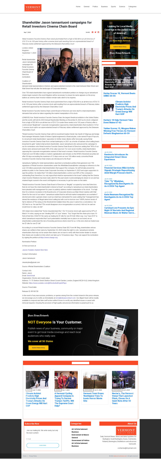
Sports (113, 6)
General (86, 6)
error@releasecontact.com (66, 298)
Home (79, 6)
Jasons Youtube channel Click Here (35, 250)
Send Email (31, 276)
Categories (132, 6)
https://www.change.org (48, 237)
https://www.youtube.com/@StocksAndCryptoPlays (47, 283)
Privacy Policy (33, 456)
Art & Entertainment (80, 429)
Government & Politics (80, 440)
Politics (95, 6)
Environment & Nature (80, 435)
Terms (24, 456)
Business (104, 6)
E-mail (28, 439)
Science (122, 6)
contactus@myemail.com (127, 448)
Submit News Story (119, 47)
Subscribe (42, 445)
